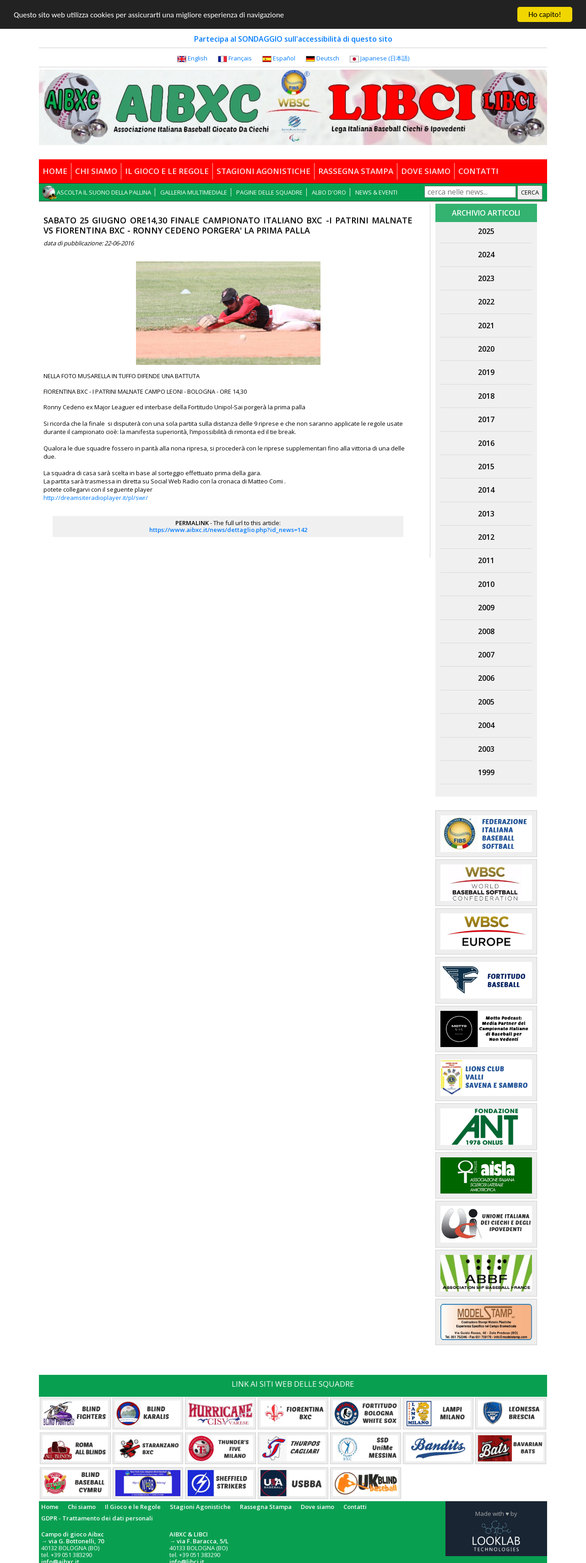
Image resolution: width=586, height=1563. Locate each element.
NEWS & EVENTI (376, 192)
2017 (486, 419)
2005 (486, 702)
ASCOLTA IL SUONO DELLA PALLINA (104, 192)
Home (50, 1507)
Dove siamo (317, 1507)
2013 (486, 514)
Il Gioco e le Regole (133, 1507)
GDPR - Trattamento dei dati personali (97, 1518)
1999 (486, 772)
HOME (55, 171)
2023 (486, 278)
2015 (486, 466)
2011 (486, 560)
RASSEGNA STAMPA (355, 171)
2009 (486, 607)
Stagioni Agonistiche (200, 1507)
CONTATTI (478, 171)
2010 (486, 584)
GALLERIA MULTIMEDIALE (193, 192)
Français (240, 58)
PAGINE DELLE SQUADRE (269, 192)
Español (284, 58)
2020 (486, 349)
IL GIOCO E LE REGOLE (167, 171)
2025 (486, 231)
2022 (486, 302)
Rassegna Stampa (266, 1507)
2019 (486, 372)
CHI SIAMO (96, 171)
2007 (486, 655)
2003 (486, 749)
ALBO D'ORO (329, 192)
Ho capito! (544, 14)
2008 (486, 631)
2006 (486, 678)
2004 (486, 725)
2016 (486, 443)
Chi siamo (82, 1507)
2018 (486, 396)
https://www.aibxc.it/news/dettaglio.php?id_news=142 (228, 530)
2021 (486, 325)
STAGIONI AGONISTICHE (263, 171)
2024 (486, 255)
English (197, 58)
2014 (486, 490)
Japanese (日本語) (384, 58)
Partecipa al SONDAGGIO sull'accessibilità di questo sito (293, 39)
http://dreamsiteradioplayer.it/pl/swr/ (95, 498)
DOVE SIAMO (425, 171)
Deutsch (327, 58)
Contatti (355, 1507)
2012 (486, 537)
